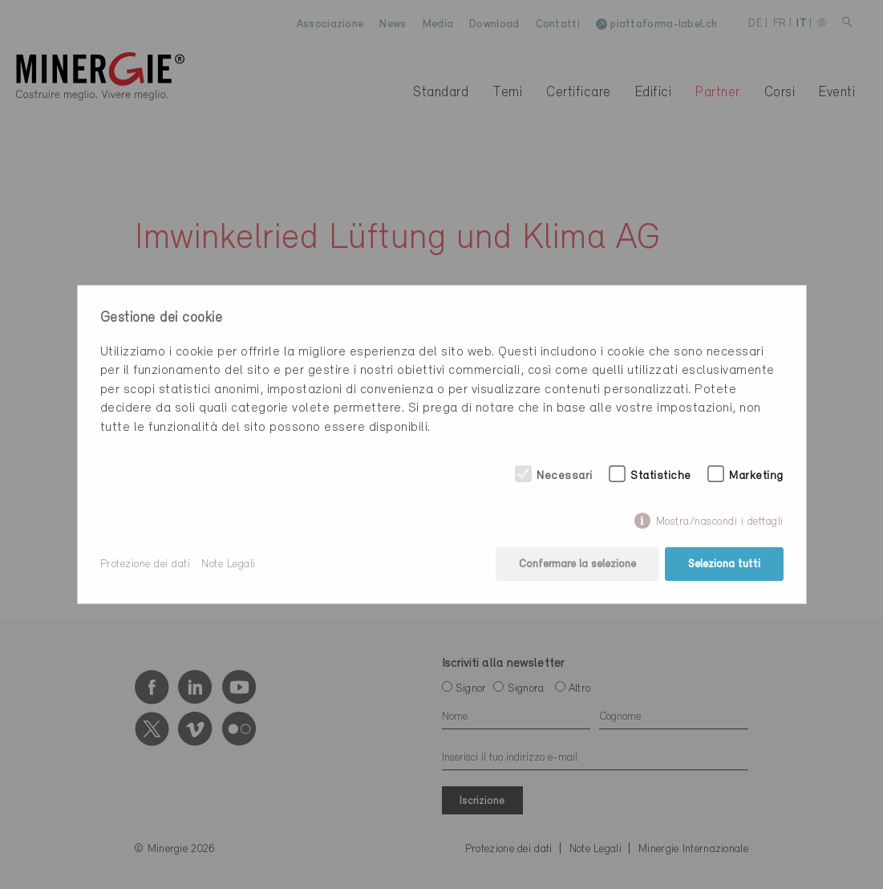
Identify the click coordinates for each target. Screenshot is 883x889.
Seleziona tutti (724, 564)
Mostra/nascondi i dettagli (720, 522)
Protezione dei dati (145, 564)
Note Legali (228, 564)
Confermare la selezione (577, 564)
